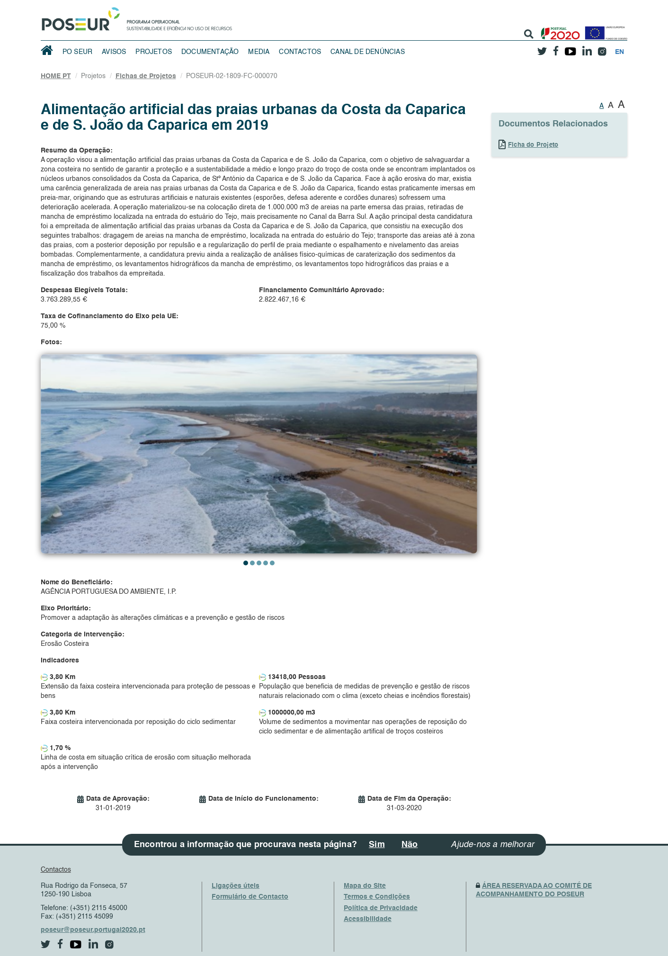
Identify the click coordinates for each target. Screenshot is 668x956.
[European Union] (604, 29)
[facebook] (555, 48)
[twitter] (542, 47)
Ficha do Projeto (533, 145)
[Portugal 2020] (558, 29)
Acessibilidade (368, 919)
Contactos (300, 52)
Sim (377, 844)
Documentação (210, 52)
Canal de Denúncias (367, 52)
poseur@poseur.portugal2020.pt (93, 930)
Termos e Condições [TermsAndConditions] (377, 896)
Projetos (153, 52)
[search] (529, 34)
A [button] (601, 106)
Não (409, 844)
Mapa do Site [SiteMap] (365, 886)
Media (258, 52)
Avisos (114, 52)
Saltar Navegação (261, 4)
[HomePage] (79, 16)
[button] (245, 563)
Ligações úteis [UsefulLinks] (235, 886)
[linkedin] (587, 47)
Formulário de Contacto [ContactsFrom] (250, 896)
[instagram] (602, 48)
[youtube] (570, 47)
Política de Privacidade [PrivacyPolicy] (381, 908)
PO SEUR (77, 52)
